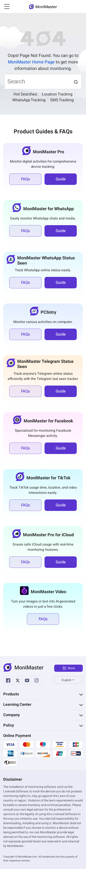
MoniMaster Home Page (31, 62)
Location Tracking (57, 94)
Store (68, 668)
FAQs (25, 179)
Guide (61, 179)
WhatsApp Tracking (29, 100)
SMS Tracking (62, 100)
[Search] (37, 81)
